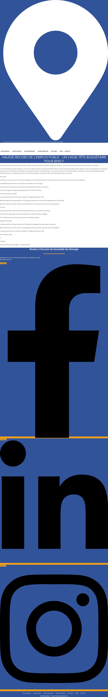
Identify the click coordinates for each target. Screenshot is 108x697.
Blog (61, 151)
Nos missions (5, 151)
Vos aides (54, 151)
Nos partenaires (29, 151)
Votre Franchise (43, 151)
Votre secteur (16, 151)
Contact (67, 151)
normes (36, 217)
